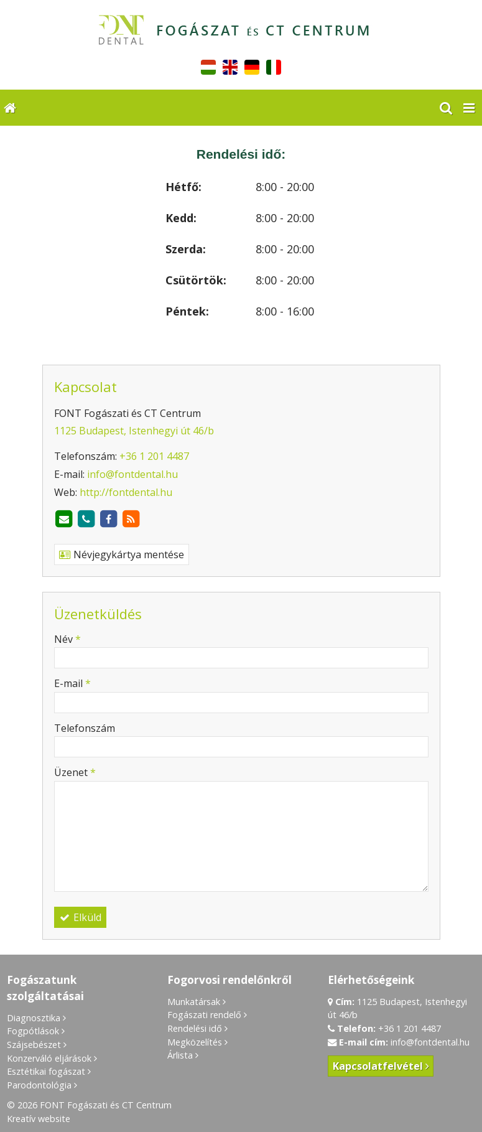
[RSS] (131, 519)
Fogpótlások (33, 1031)
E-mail (72, 683)
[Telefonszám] (86, 519)
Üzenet (75, 772)
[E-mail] (64, 519)
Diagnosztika (33, 1018)
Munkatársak (193, 1002)
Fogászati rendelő (204, 1015)
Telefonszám (84, 728)
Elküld (80, 917)
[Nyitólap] (241, 33)
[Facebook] (109, 519)
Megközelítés (194, 1042)
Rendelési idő (194, 1028)
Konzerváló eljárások (49, 1058)
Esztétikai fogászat (46, 1071)
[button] (469, 108)
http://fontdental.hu (126, 492)
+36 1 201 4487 (154, 456)
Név (67, 639)
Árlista (180, 1055)
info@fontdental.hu (132, 474)
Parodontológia (39, 1085)
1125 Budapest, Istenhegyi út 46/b (134, 430)
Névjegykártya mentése (121, 554)
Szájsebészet (34, 1044)
